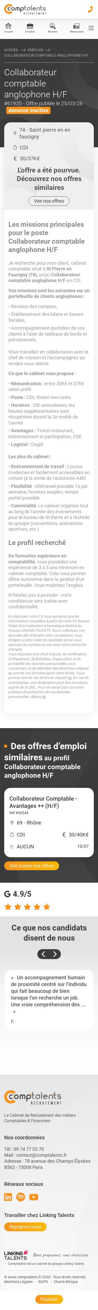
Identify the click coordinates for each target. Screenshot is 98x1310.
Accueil (11, 50)
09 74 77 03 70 (29, 1149)
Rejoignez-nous (25, 1226)
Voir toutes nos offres (31, 865)
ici (70, 678)
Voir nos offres (49, 201)
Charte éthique (66, 1282)
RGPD (43, 1282)
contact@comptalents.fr (41, 1155)
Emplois (35, 50)
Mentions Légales (18, 1282)
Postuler (49, 1299)
